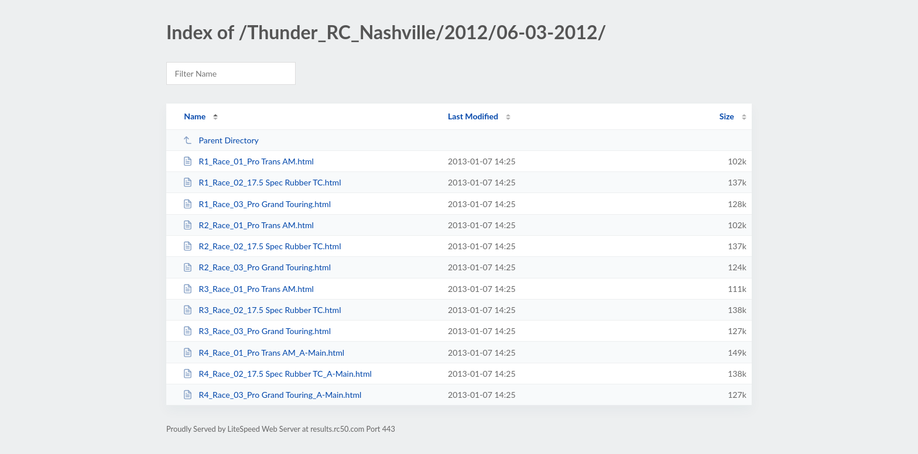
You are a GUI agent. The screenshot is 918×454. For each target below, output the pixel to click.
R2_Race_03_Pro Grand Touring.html (257, 267)
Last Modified (473, 116)
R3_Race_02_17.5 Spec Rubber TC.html (262, 310)
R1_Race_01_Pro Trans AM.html (248, 161)
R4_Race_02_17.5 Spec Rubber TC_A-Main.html (277, 374)
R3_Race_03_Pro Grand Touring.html (257, 331)
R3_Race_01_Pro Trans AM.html (248, 289)
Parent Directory (221, 140)
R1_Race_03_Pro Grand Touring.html (257, 204)
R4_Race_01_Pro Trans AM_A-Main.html (263, 352)
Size (727, 116)
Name (194, 116)
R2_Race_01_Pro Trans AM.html (248, 225)
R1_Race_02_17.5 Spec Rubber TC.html (262, 182)
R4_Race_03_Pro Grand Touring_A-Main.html (272, 395)
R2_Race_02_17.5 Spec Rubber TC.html (262, 246)
